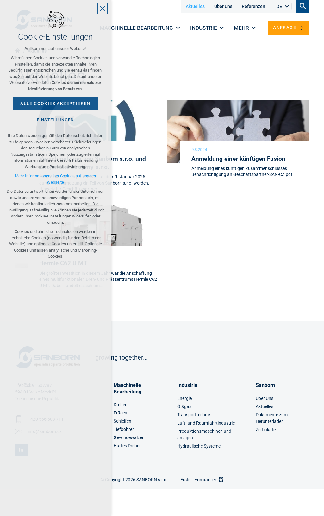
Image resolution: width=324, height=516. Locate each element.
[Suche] (303, 6)
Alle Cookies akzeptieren (55, 103)
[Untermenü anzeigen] (286, 6)
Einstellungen (55, 119)
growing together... (121, 357)
